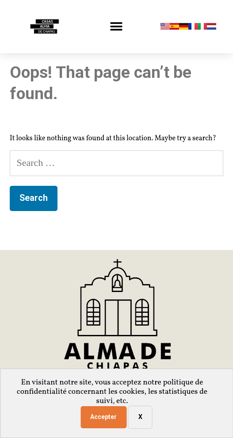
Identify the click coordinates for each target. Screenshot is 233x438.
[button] (116, 27)
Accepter (103, 416)
